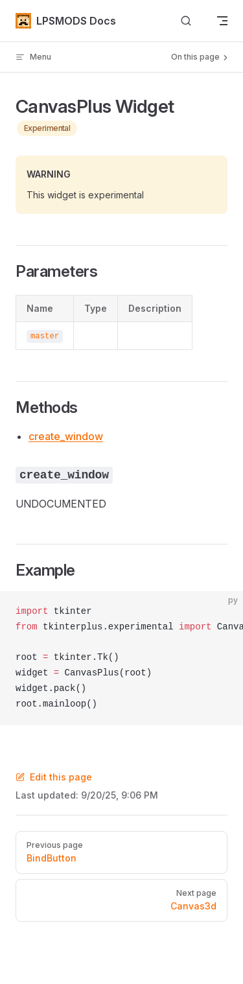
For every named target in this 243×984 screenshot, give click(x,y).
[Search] (186, 21)
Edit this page (54, 776)
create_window (66, 436)
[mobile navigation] (222, 20)
